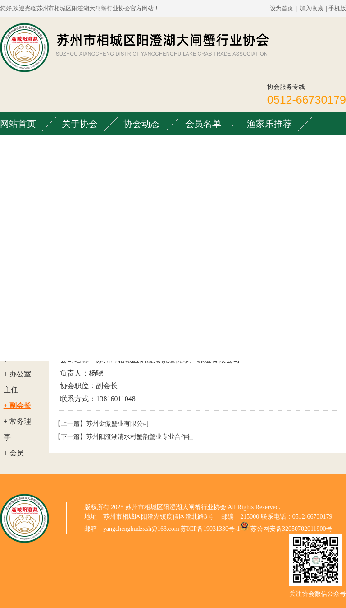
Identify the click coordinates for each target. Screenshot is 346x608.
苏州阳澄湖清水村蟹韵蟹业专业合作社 (139, 436)
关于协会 (80, 124)
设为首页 (281, 8)
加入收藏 (311, 8)
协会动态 (141, 124)
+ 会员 (14, 453)
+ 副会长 (17, 405)
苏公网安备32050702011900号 (291, 528)
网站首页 (18, 124)
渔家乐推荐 (269, 124)
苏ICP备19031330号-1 (210, 528)
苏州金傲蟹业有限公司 (117, 423)
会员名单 (203, 124)
